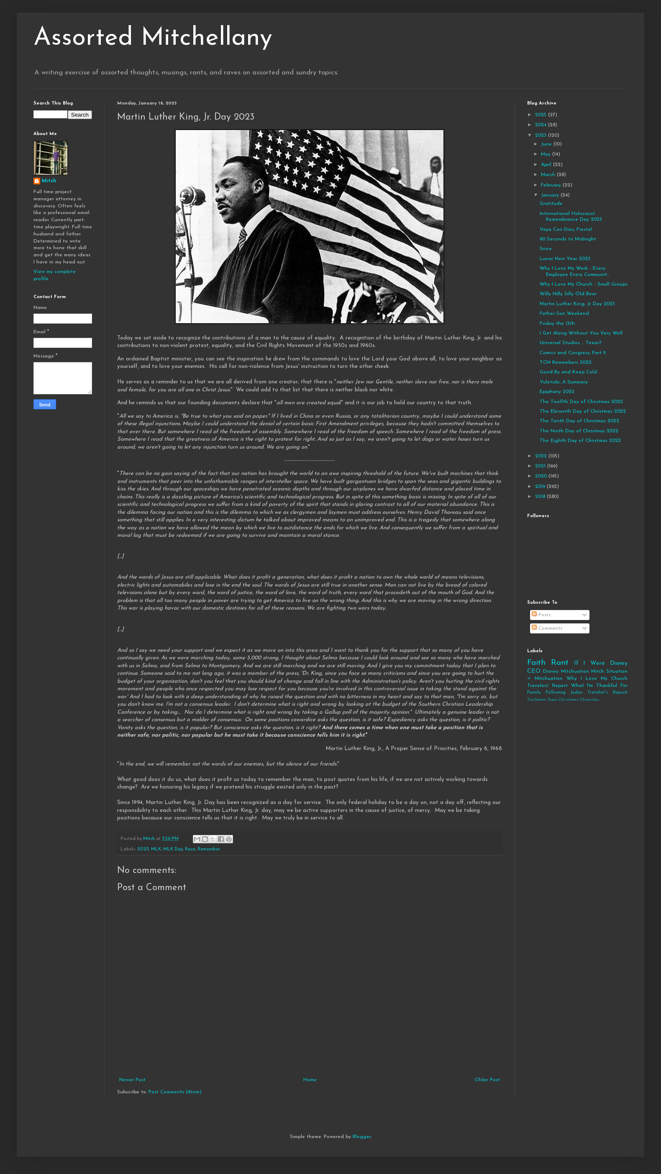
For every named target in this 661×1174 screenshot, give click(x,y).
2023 (143, 849)
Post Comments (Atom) (175, 1092)
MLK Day (173, 849)
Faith (536, 663)
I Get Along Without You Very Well (581, 333)
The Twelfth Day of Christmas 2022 (581, 401)
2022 (541, 456)
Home (310, 1079)
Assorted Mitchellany (152, 38)
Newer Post (132, 1079)
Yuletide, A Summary (564, 382)
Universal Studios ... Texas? (570, 342)
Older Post (487, 1079)
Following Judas (564, 692)
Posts (541, 615)
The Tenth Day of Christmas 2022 (579, 421)
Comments (547, 628)
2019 (541, 486)
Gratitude (551, 203)
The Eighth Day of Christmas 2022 (580, 440)
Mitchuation (575, 671)
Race (190, 849)
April (547, 164)
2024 (541, 125)
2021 (541, 466)
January (551, 195)
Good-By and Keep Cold (568, 372)
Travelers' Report (547, 685)
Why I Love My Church (597, 678)
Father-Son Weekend (564, 313)
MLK (156, 849)
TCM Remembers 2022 (566, 362)
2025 (541, 114)
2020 (541, 476)
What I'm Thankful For (599, 685)
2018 (541, 496)
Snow (546, 248)
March (549, 174)
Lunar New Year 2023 (565, 258)
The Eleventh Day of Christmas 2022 (583, 411)
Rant (560, 663)
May (546, 154)
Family (534, 692)
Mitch (49, 181)
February (552, 185)
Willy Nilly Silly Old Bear (568, 293)
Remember (208, 849)
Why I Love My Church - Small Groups (584, 284)
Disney (551, 671)
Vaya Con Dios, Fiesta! (566, 229)
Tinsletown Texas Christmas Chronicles (563, 700)
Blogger (362, 1136)
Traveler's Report (607, 692)
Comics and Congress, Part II (573, 352)
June (547, 144)
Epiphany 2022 (557, 391)
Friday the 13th (557, 323)
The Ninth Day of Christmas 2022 (579, 431)
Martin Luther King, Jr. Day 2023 (577, 303)
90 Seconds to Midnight (568, 239)
